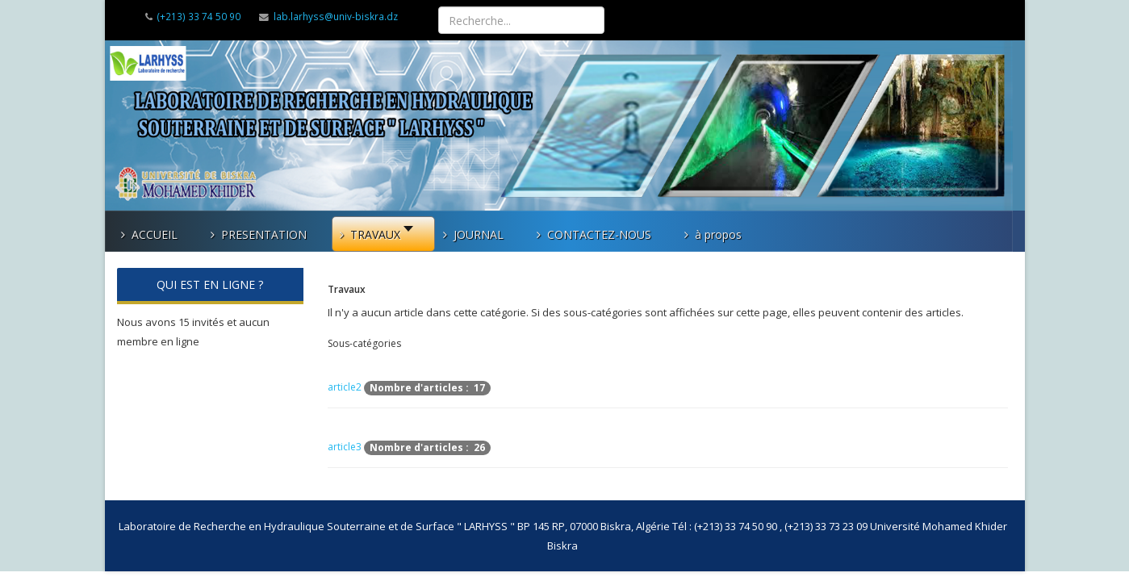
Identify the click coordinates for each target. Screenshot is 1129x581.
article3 (345, 447)
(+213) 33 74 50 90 (198, 16)
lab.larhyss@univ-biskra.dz (336, 16)
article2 (345, 388)
